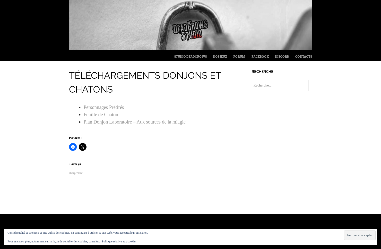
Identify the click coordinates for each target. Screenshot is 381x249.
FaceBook (260, 56)
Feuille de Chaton (101, 114)
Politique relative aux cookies (119, 241)
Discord (282, 56)
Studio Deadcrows (190, 56)
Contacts (303, 56)
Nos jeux (220, 56)
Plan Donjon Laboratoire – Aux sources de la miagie (135, 121)
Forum (239, 56)
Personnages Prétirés (104, 107)
